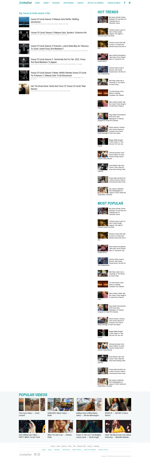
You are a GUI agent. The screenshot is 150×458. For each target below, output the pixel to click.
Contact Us (90, 446)
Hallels (25, 2)
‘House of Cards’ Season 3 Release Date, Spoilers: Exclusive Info (59, 32)
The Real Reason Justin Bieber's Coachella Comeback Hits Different (116, 93)
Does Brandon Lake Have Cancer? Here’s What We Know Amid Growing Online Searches (111, 168)
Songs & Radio (103, 449)
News (50, 449)
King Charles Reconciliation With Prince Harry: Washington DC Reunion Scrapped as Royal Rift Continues (112, 118)
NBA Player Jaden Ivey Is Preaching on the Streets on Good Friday (117, 82)
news (46, 2)
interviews (69, 2)
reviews (56, 2)
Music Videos (76, 449)
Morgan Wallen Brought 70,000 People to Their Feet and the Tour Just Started (110, 143)
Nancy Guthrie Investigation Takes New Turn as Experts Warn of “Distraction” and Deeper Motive (112, 58)
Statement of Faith (81, 446)
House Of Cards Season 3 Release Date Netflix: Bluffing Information (55, 20)
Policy (74, 446)
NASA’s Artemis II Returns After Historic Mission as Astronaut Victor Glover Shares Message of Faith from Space (111, 130)
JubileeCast (25, 454)
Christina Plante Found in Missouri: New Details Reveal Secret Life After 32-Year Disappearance (112, 71)
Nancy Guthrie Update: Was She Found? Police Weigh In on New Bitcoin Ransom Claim (112, 105)
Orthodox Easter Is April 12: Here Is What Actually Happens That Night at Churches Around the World (112, 33)
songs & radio (113, 2)
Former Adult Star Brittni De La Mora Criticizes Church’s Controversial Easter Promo (117, 180)
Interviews (66, 449)
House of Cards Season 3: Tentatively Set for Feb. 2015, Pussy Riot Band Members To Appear (58, 61)
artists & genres (96, 2)
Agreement (64, 446)
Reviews (57, 449)
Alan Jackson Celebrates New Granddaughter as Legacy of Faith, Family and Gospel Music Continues (112, 192)
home (37, 2)
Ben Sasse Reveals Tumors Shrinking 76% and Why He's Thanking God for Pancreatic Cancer (117, 20)
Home (44, 449)
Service (58, 446)
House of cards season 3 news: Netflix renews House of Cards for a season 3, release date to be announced (58, 74)
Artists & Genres (90, 449)
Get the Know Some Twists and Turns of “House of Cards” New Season (58, 87)
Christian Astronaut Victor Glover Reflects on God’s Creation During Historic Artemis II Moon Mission (111, 155)
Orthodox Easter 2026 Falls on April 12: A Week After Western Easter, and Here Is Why (112, 45)
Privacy (70, 446)
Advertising (96, 446)
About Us (53, 446)
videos (81, 2)
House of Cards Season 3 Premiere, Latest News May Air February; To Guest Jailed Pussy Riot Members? (60, 47)
